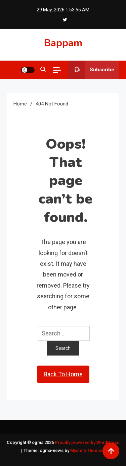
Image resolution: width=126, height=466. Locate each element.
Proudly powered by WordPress (87, 442)
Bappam (63, 43)
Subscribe (91, 70)
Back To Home (63, 374)
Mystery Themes (86, 450)
